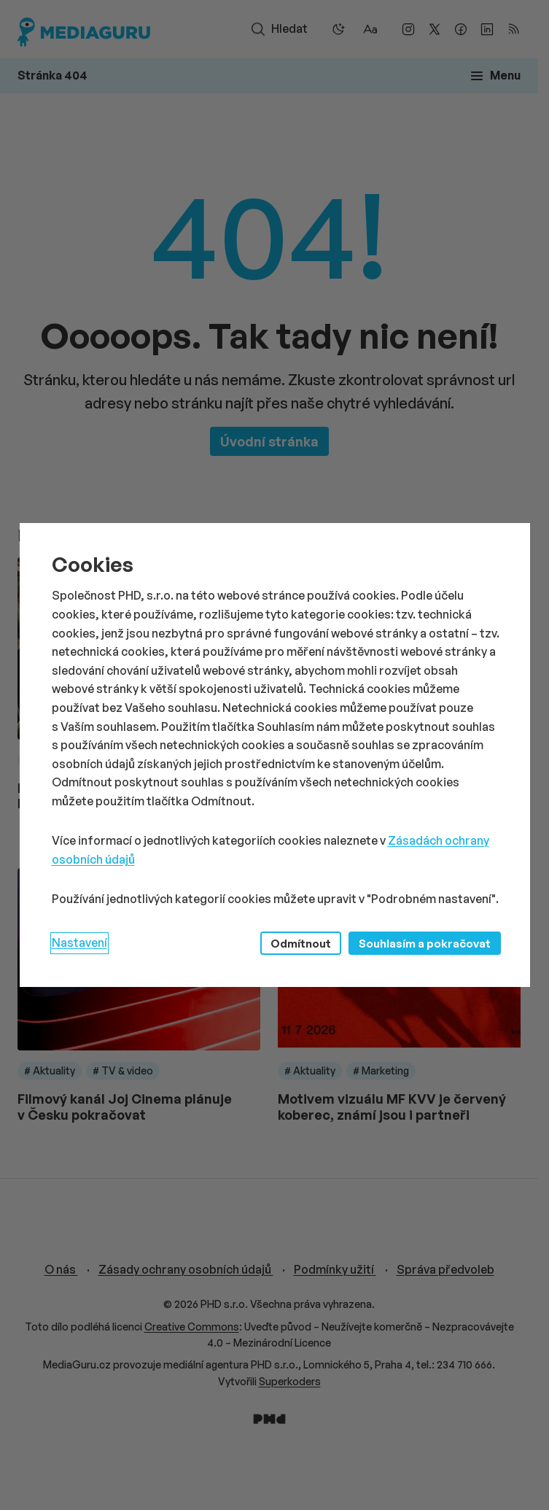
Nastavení (79, 942)
